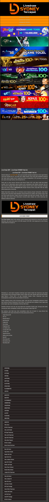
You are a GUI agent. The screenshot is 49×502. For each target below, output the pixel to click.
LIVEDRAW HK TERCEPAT (24, 17)
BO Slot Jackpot (8, 442)
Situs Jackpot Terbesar (9, 459)
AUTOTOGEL (7, 378)
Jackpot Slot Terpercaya (10, 472)
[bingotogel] (24, 354)
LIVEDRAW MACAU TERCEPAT (24, 25)
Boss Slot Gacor (8, 449)
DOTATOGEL (7, 368)
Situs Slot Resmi (8, 476)
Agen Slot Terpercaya (9, 437)
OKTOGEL (7, 375)
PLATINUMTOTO (8, 388)
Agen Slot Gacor (8, 481)
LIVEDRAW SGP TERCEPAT (24, 19)
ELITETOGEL (7, 383)
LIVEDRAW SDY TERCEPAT (24, 22)
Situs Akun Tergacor (9, 440)
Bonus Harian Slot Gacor (10, 445)
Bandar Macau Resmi (9, 469)
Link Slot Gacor (8, 494)
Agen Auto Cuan (8, 457)
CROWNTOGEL (7, 403)
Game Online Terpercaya (10, 489)
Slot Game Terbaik (8, 484)
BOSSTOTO (7, 395)
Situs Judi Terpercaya (9, 435)
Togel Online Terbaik (9, 451)
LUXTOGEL (7, 410)
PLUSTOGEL (7, 415)
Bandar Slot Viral (8, 454)
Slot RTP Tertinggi (8, 496)
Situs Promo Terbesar (9, 467)
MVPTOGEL (7, 381)
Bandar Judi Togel (8, 464)
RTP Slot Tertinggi (8, 486)
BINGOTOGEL (7, 408)
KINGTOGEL (7, 418)
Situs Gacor (7, 424)
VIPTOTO (6, 391)
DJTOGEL (6, 370)
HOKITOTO (7, 422)
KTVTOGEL (7, 373)
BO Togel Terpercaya (9, 432)
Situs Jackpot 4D (8, 478)
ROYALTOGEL (7, 386)
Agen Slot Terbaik (8, 462)
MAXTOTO (7, 397)
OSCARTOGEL (7, 405)
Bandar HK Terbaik (8, 491)
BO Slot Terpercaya (8, 427)
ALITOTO (6, 413)
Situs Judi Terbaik (8, 430)
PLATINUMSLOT (8, 400)
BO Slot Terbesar (8, 499)
